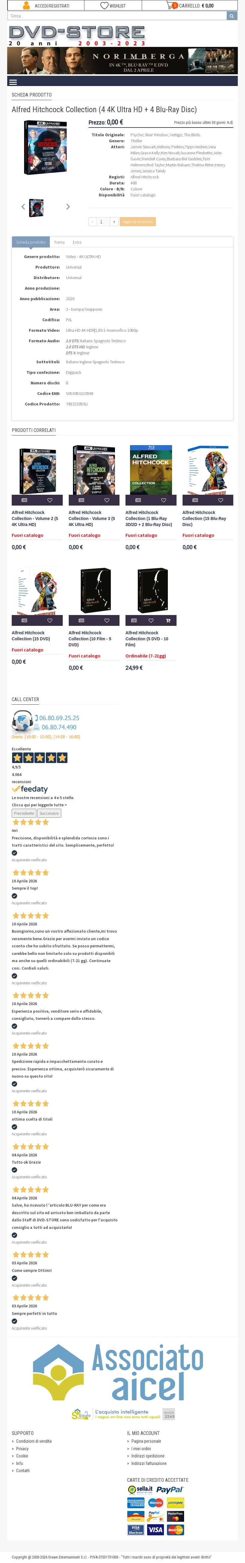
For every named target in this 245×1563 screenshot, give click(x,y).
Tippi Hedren (196, 146)
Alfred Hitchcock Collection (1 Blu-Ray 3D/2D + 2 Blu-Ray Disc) (149, 518)
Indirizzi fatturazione (149, 1463)
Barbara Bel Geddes (184, 159)
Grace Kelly (150, 152)
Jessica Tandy (154, 171)
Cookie (22, 1456)
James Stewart (143, 146)
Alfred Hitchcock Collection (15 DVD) (31, 636)
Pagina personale (146, 1441)
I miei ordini (141, 1448)
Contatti (23, 1470)
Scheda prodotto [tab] (31, 242)
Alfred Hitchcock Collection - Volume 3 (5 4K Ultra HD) (92, 518)
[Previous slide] (23, 208)
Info (19, 1463)
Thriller (136, 140)
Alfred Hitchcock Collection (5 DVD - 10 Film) (147, 639)
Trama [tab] (59, 242)
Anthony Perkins (170, 146)
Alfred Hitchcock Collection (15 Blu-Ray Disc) (204, 518)
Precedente (24, 813)
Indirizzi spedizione (148, 1456)
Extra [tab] (77, 242)
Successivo (49, 813)
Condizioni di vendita (34, 1441)
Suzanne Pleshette (196, 152)
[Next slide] (68, 208)
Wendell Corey (153, 159)
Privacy (22, 1448)
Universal (74, 267)
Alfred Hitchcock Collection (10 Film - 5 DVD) (90, 639)
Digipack (73, 372)
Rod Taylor (156, 165)
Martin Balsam (178, 165)
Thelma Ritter (202, 165)
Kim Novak (170, 152)
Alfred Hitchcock (145, 177)
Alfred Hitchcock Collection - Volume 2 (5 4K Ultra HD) (35, 518)
